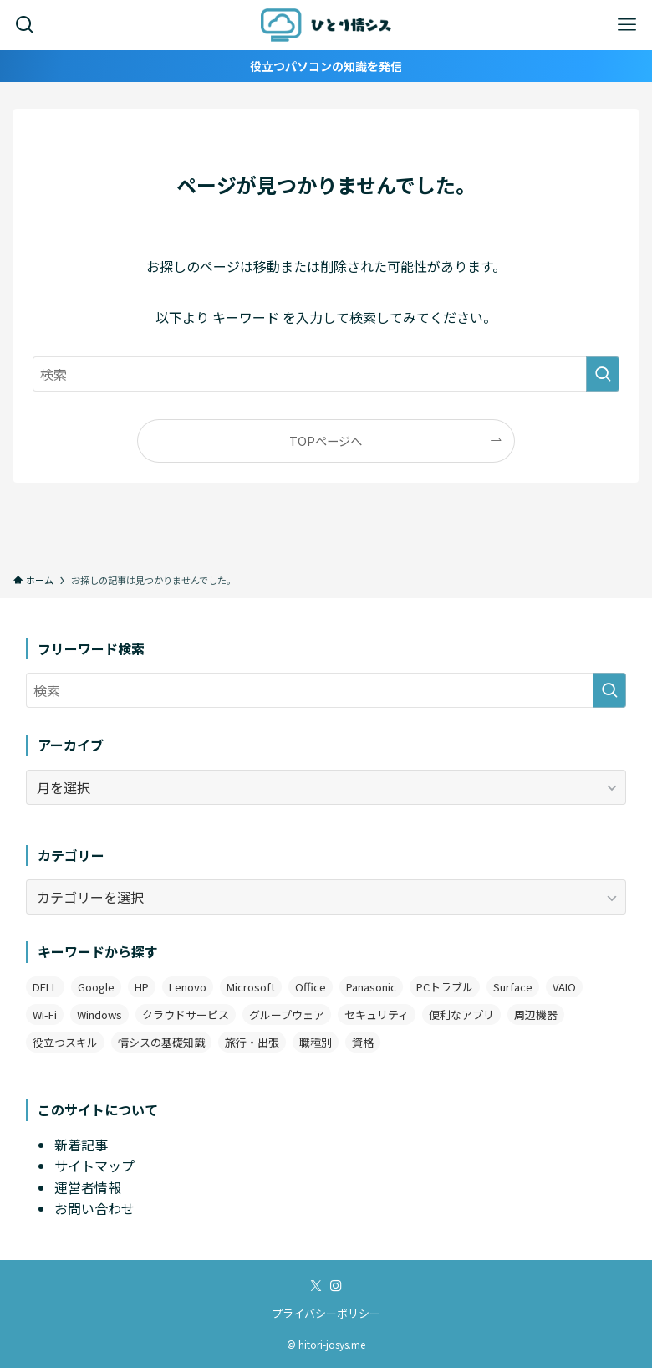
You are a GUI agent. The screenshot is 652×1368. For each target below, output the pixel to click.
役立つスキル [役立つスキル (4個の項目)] (65, 1042)
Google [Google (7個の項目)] (96, 987)
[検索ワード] (326, 374)
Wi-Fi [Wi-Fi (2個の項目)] (45, 1014)
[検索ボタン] (25, 25)
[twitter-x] (315, 1286)
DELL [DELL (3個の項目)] (45, 987)
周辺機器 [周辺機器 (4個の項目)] (536, 1014)
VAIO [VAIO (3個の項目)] (564, 987)
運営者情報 (87, 1187)
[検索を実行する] (602, 374)
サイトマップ (94, 1165)
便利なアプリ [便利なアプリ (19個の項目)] (461, 1014)
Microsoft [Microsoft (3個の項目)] (251, 987)
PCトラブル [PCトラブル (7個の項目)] (444, 987)
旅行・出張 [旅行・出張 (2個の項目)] (252, 1042)
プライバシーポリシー (326, 1313)
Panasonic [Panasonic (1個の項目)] (371, 987)
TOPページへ (325, 440)
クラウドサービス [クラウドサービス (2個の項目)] (185, 1014)
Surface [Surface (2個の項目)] (512, 987)
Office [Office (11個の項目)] (310, 987)
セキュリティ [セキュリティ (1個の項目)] (376, 1014)
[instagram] (336, 1286)
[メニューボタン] (627, 25)
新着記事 (81, 1145)
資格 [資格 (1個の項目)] (363, 1042)
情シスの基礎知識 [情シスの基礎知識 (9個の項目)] (161, 1042)
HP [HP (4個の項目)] (142, 987)
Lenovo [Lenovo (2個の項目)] (187, 987)
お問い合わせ (94, 1208)
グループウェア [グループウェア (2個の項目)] (286, 1014)
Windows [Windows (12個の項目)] (99, 1014)
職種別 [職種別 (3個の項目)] (315, 1042)
